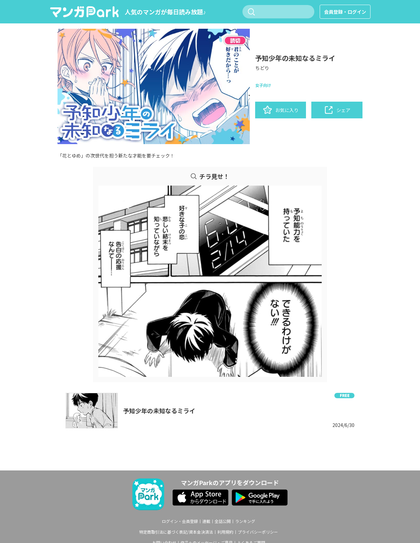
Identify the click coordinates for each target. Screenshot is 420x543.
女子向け (263, 85)
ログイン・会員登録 (180, 521)
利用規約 (225, 532)
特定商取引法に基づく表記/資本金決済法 (176, 532)
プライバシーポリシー (258, 532)
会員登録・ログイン (345, 11)
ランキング (245, 521)
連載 (206, 521)
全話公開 (223, 521)
